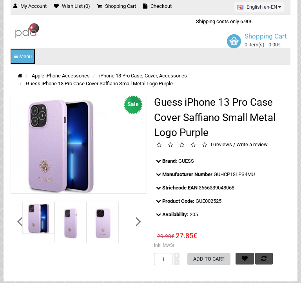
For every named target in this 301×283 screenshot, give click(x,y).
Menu (23, 56)
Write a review (252, 145)
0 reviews (221, 145)
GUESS (186, 161)
